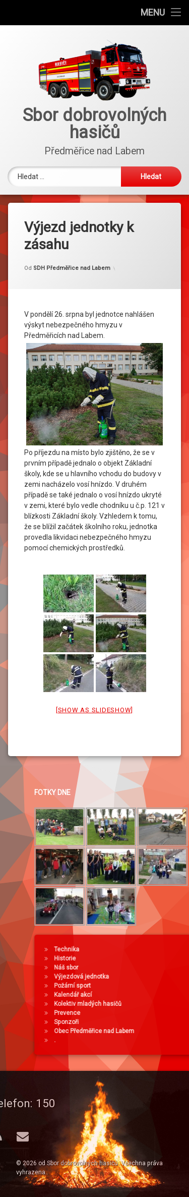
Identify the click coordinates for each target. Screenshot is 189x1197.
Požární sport (142, 985)
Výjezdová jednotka (151, 976)
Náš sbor (136, 967)
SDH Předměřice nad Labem (71, 252)
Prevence (137, 1012)
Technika (136, 949)
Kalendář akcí (143, 994)
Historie (135, 958)
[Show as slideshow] (94, 694)
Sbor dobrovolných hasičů (82, 1163)
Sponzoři (136, 1021)
